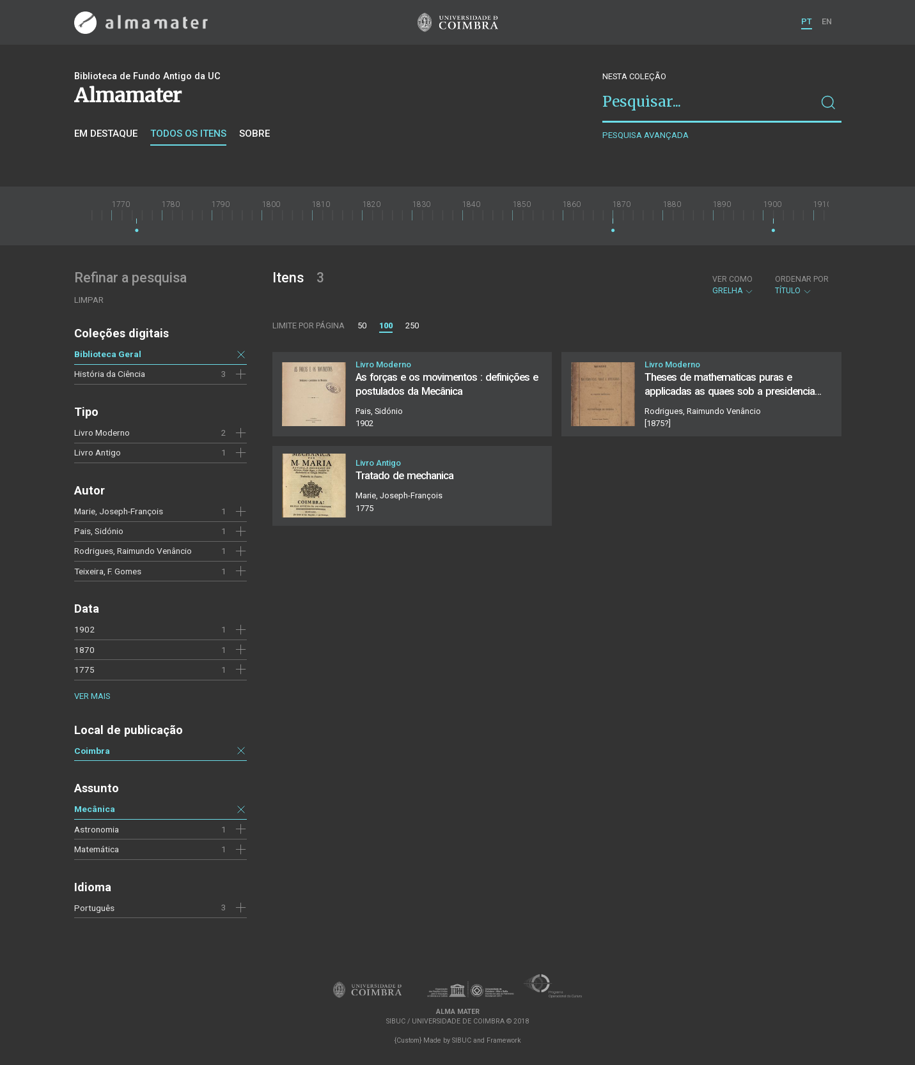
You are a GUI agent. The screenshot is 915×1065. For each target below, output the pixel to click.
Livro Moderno (102, 432)
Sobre (254, 133)
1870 (84, 650)
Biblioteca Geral (107, 354)
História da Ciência (109, 374)
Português (94, 908)
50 (361, 325)
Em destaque (105, 133)
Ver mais (92, 696)
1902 (84, 629)
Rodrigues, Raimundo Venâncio (133, 551)
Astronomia (96, 829)
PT (806, 21)
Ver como (732, 279)
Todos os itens (188, 133)
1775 (84, 669)
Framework (504, 1040)
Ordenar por (802, 279)
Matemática (96, 849)
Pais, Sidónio (98, 531)
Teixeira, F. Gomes (107, 571)
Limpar (89, 300)
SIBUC (461, 1040)
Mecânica (94, 809)
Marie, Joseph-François (118, 511)
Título (802, 285)
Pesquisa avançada (645, 135)
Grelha (733, 285)
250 (412, 325)
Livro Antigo (97, 452)
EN (827, 21)
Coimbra (92, 751)
